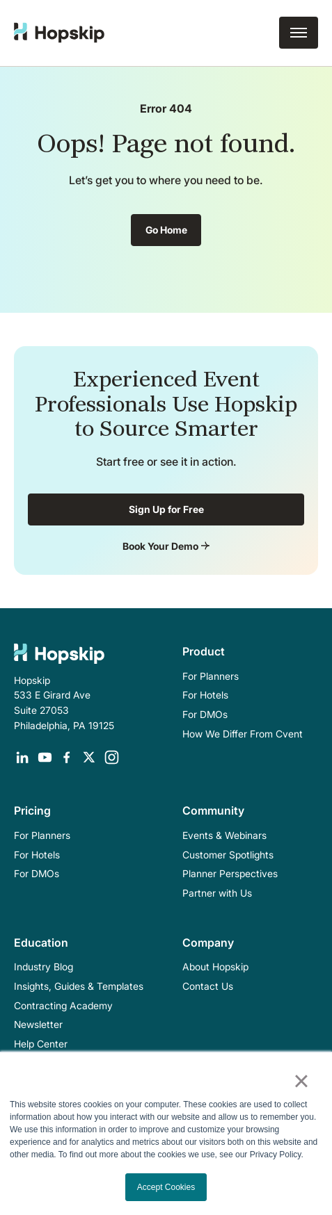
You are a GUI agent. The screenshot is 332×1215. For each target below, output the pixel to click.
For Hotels (205, 695)
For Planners (210, 676)
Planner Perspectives (230, 873)
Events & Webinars (224, 835)
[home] (59, 32)
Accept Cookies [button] (166, 1187)
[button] (298, 33)
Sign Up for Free (166, 509)
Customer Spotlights (228, 855)
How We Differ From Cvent (242, 734)
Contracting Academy (63, 1005)
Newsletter (38, 1024)
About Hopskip (215, 966)
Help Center (41, 1044)
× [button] (301, 1081)
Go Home (166, 230)
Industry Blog (43, 966)
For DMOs (205, 714)
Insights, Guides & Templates (78, 986)
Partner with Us (217, 893)
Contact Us (207, 986)
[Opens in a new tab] (22, 758)
